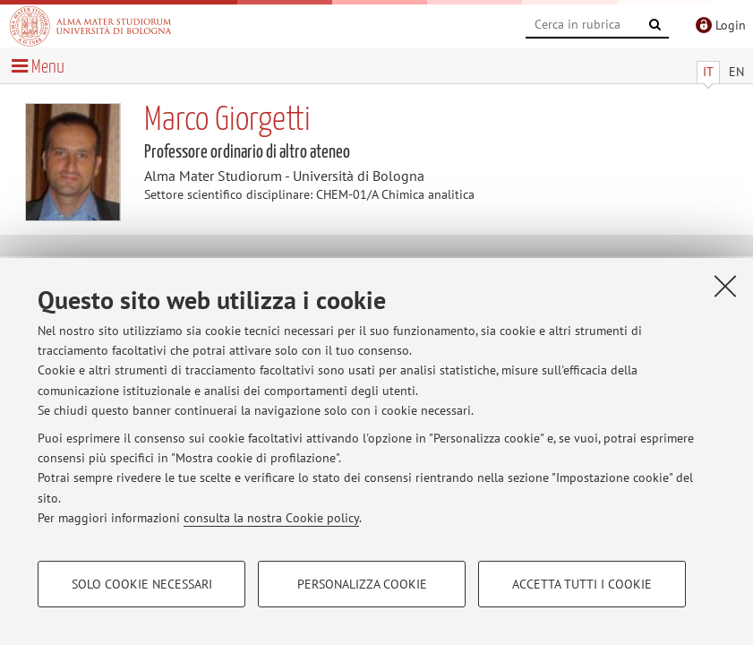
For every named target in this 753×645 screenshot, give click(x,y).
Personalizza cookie (362, 584)
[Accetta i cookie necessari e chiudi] (725, 285)
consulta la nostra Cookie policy (271, 518)
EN (736, 72)
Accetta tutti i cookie (582, 584)
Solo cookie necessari (142, 584)
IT (708, 72)
